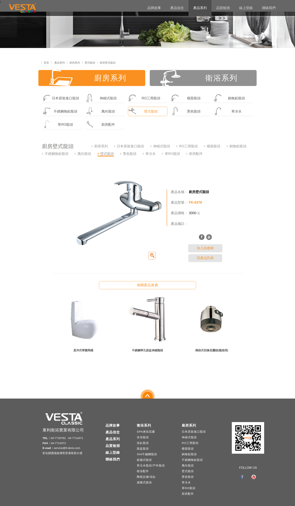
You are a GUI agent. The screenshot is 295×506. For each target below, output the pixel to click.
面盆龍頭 (143, 448)
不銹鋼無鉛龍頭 (60, 111)
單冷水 (228, 111)
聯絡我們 (269, 8)
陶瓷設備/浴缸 (146, 476)
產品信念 (177, 8)
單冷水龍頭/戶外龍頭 (151, 465)
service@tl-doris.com (67, 448)
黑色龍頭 (186, 111)
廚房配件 (100, 124)
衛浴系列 (199, 78)
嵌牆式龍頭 (144, 459)
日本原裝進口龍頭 (61, 98)
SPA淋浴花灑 (146, 431)
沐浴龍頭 (143, 437)
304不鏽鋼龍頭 (147, 454)
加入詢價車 (205, 248)
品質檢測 (223, 8)
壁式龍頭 (90, 62)
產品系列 (200, 8)
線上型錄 (246, 8)
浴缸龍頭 (143, 442)
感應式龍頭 (144, 482)
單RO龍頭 (58, 124)
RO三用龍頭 (144, 98)
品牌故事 (154, 8)
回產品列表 (205, 258)
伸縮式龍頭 (101, 98)
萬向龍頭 (100, 111)
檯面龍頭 (186, 98)
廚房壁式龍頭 (108, 62)
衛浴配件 (143, 471)
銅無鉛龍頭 (229, 98)
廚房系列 (74, 62)
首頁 (46, 62)
